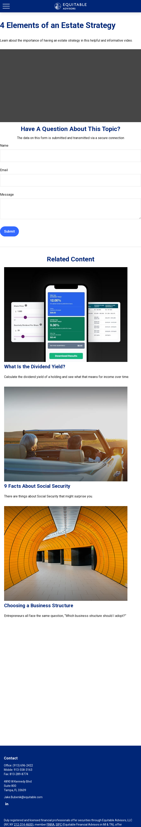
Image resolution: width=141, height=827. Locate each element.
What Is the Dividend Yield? (34, 367)
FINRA (50, 824)
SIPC (59, 824)
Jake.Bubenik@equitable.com (23, 797)
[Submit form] (9, 231)
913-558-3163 (23, 769)
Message (7, 195)
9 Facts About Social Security (37, 486)
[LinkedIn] (6, 803)
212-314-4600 (23, 824)
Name (4, 145)
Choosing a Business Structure (38, 605)
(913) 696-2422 (23, 765)
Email (4, 170)
